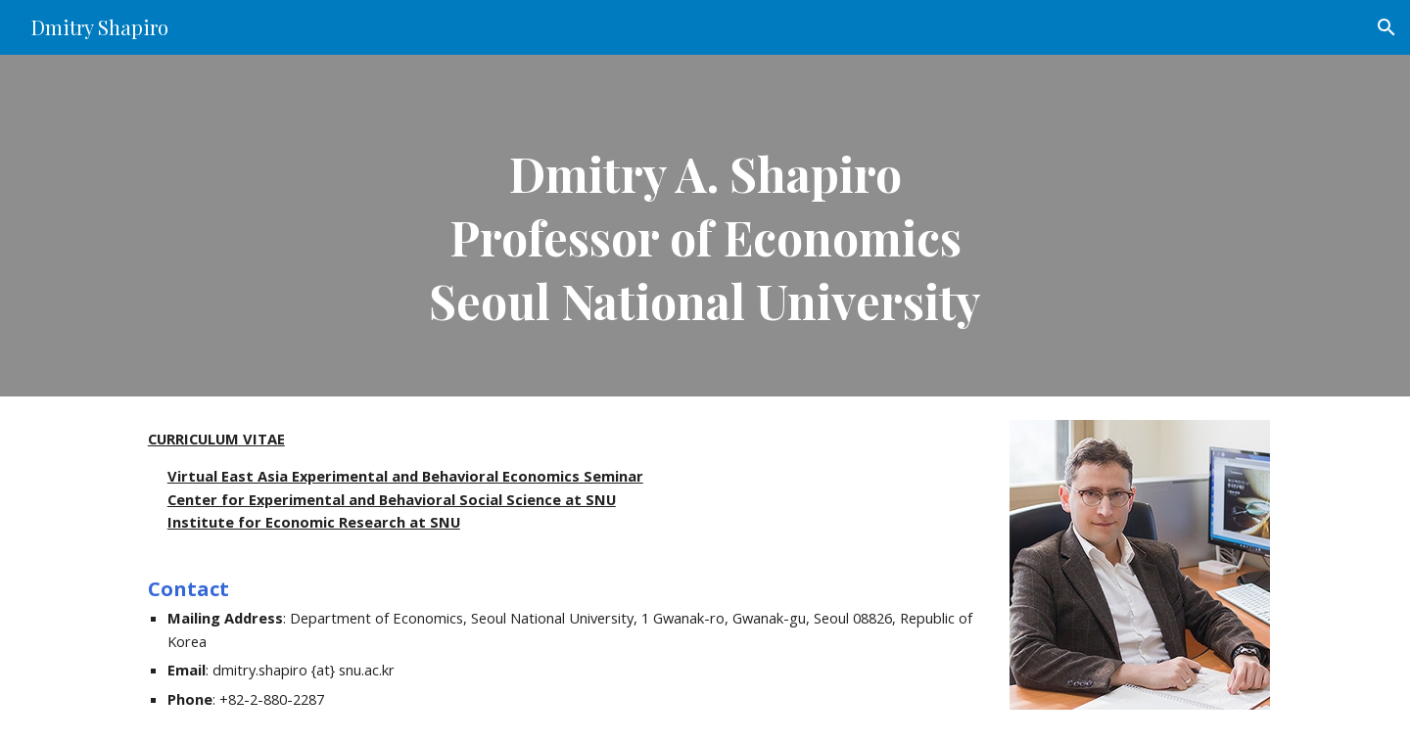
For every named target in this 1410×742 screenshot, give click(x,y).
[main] (705, 226)
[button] (1386, 27)
